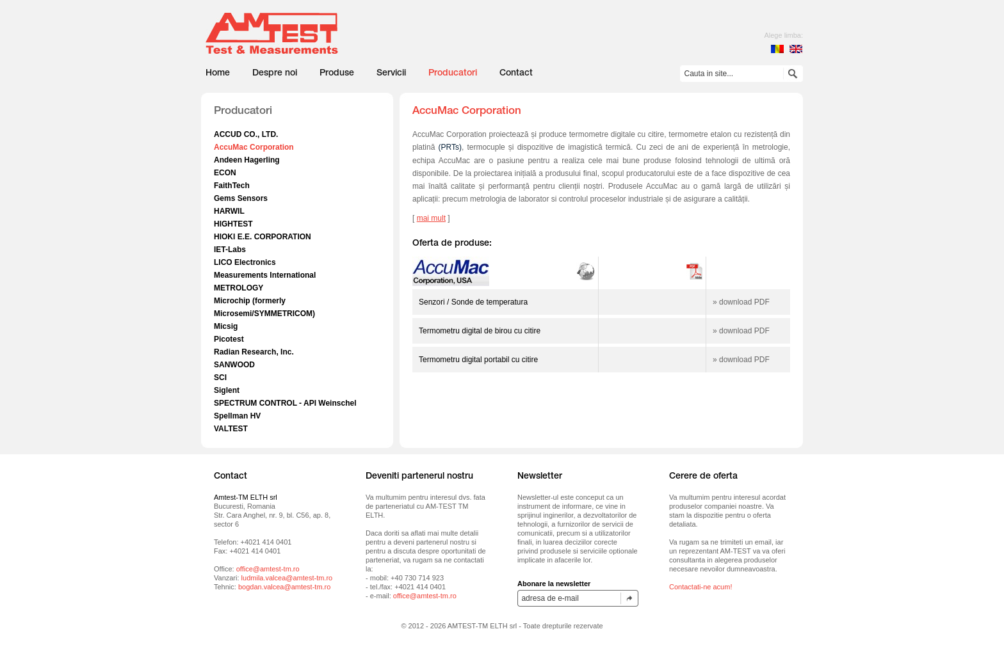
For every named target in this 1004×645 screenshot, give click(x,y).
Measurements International (265, 275)
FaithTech (232, 185)
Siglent (226, 390)
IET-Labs (230, 249)
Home (218, 73)
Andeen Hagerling (247, 159)
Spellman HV (237, 415)
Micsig (226, 326)
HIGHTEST (233, 223)
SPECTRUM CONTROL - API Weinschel (285, 403)
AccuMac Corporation (254, 147)
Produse (337, 73)
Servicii (391, 73)
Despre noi (274, 73)
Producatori (452, 73)
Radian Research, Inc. (254, 351)
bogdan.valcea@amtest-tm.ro (284, 587)
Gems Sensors (241, 198)
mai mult (431, 218)
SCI (220, 377)
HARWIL (229, 211)
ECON (225, 172)
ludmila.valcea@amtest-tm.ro (287, 578)
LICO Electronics (245, 262)
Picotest (229, 339)
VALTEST (231, 428)
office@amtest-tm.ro (268, 569)
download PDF (744, 302)
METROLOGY (238, 287)
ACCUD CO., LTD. (246, 134)
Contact (516, 73)
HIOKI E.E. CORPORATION (262, 236)
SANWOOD (234, 364)
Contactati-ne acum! (700, 587)
